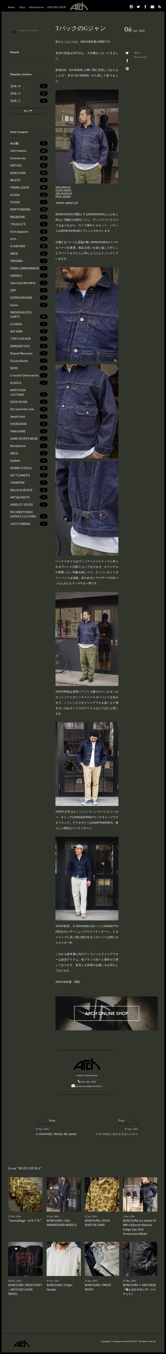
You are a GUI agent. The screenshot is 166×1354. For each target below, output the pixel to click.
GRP (29, 290)
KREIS (29, 453)
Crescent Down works (29, 375)
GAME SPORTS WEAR (29, 438)
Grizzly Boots (29, 361)
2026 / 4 (29, 86)
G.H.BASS (29, 324)
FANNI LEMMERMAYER (29, 268)
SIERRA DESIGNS (29, 297)
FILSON (29, 202)
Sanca (29, 305)
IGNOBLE (29, 275)
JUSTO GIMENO (29, 524)
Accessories (29, 158)
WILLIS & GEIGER (29, 490)
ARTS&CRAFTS (29, 497)
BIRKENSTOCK (29, 346)
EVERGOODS (29, 424)
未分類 (29, 143)
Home (11, 7)
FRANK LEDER (29, 187)
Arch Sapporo (29, 231)
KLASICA (29, 383)
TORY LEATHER (29, 338)
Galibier (29, 460)
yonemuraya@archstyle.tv (86, 1086)
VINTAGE (29, 165)
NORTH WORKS (29, 209)
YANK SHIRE (29, 431)
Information (36, 7)
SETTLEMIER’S (29, 475)
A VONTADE (29, 246)
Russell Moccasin (29, 353)
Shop (22, 7)
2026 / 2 (29, 101)
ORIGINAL (29, 261)
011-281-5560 (87, 1082)
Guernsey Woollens (29, 283)
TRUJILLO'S (29, 224)
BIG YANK (29, 331)
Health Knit (29, 416)
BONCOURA (29, 173)
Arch (29, 239)
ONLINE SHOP (56, 7)
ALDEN (29, 195)
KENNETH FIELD (29, 468)
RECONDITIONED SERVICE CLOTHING (29, 514)
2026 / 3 (29, 93)
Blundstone (29, 446)
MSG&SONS (29, 217)
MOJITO (29, 180)
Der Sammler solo (29, 409)
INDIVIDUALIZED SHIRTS (29, 314)
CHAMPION (29, 482)
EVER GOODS (29, 402)
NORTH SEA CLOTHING (29, 392)
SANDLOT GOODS (29, 504)
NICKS (29, 368)
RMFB (29, 253)
